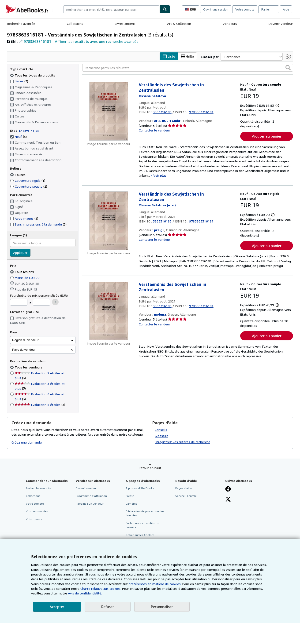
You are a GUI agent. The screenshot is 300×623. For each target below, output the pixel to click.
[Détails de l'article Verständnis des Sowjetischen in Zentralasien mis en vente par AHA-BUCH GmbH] (108, 111)
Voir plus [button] (159, 176)
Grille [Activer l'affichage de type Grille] (187, 56)
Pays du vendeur (24, 349)
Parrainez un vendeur (89, 503)
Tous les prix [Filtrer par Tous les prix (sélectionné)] (22, 272)
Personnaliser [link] (162, 607)
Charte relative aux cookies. (101, 588)
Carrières (131, 503)
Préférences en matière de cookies (143, 525)
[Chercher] (165, 9)
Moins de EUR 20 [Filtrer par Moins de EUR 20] (25, 278)
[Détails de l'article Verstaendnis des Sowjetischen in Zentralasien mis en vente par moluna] (108, 311)
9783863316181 (37, 41)
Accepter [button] (57, 607)
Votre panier (34, 519)
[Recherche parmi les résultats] (187, 68)
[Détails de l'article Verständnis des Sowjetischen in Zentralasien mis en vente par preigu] (108, 221)
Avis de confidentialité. (85, 593)
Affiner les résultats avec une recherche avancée (97, 41)
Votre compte (244, 9)
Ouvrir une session (215, 9)
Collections (75, 24)
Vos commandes (37, 511)
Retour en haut (150, 468)
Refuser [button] (107, 607)
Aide (286, 9)
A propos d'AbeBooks (140, 488)
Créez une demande (26, 442)
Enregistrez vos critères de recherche (182, 442)
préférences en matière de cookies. (155, 584)
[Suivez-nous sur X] (228, 499)
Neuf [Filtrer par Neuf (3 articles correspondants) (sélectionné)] (18, 137)
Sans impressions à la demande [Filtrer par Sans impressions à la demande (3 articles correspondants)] (38, 224)
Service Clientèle (186, 496)
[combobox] (111, 9)
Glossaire (161, 436)
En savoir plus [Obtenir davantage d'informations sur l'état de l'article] (29, 130)
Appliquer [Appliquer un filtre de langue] (20, 253)
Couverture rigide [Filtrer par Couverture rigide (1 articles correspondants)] (27, 180)
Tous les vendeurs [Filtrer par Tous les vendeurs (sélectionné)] (29, 367)
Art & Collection (179, 24)
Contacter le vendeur (154, 130)
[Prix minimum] (18, 302)
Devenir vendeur (281, 24)
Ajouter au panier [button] (266, 136)
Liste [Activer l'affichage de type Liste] (169, 56)
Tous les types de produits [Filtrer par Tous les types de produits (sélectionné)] (33, 75)
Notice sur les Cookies (140, 535)
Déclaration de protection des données (145, 513)
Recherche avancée (21, 24)
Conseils (161, 430)
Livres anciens (125, 24)
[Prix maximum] (41, 302)
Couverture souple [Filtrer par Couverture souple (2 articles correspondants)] (28, 186)
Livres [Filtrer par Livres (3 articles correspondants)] (19, 81)
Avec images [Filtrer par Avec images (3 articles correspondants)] (24, 219)
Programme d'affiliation (91, 496)
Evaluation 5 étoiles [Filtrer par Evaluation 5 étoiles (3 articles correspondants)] (40, 405)
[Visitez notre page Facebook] (228, 489)
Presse (130, 496)
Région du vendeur (25, 340)
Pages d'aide (183, 488)
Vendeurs (230, 24)
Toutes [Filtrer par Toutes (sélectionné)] (18, 175)
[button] (288, 67)
